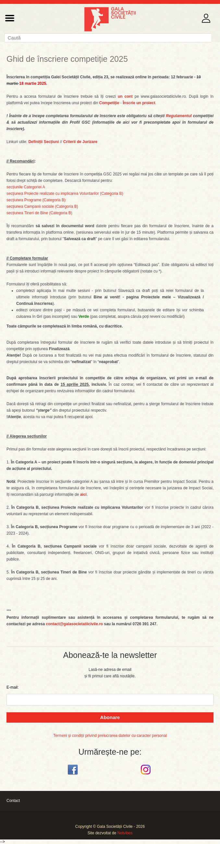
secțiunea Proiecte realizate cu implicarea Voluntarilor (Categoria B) (64, 193)
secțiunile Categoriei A (25, 187)
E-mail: (12, 687)
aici (83, 494)
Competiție (109, 103)
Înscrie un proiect (139, 103)
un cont (125, 96)
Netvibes (125, 833)
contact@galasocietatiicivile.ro (74, 624)
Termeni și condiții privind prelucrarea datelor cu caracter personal (110, 735)
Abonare (110, 717)
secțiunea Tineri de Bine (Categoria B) (39, 213)
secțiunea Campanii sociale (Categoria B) (42, 206)
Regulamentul (178, 116)
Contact (13, 800)
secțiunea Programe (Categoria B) (36, 200)
